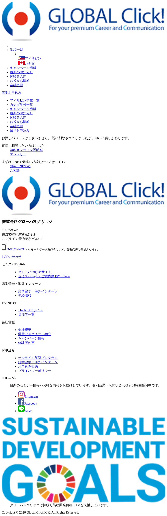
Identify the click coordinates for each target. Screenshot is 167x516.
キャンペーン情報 (23, 68)
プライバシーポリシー (34, 371)
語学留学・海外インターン (38, 291)
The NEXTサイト (30, 310)
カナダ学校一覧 (21, 104)
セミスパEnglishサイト (34, 272)
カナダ (26, 63)
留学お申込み (11, 92)
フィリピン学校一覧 (25, 100)
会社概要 (16, 85)
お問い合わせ (11, 256)
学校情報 (24, 295)
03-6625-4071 (13, 249)
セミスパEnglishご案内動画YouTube (44, 276)
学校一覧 (16, 50)
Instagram (28, 396)
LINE (25, 411)
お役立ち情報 (20, 81)
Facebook (27, 403)
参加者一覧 (26, 314)
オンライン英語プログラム (38, 358)
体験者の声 (18, 76)
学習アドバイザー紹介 (34, 334)
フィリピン (29, 58)
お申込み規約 (28, 366)
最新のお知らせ (21, 72)
